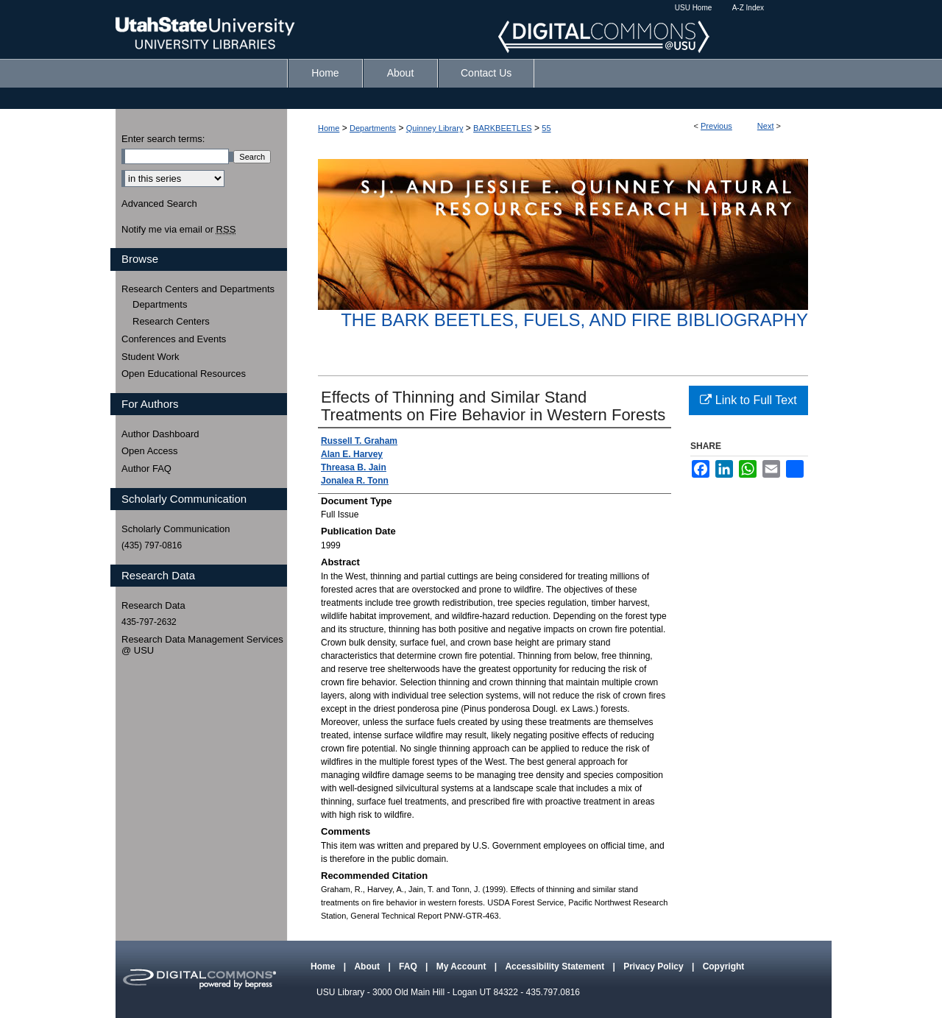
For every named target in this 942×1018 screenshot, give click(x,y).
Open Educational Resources (183, 373)
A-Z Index (748, 8)
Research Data (153, 605)
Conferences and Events (173, 338)
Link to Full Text (748, 400)
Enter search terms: (163, 138)
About (368, 966)
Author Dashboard (160, 433)
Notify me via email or (178, 230)
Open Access (149, 450)
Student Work (150, 356)
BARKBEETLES (502, 128)
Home (328, 128)
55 (546, 128)
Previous (716, 125)
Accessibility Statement (555, 966)
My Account (462, 966)
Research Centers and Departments (198, 288)
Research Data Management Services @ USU (202, 645)
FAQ (409, 966)
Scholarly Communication (175, 528)
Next (765, 125)
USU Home (693, 8)
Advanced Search (159, 203)
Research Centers (171, 321)
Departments (373, 128)
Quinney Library (435, 128)
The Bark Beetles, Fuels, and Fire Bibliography (574, 320)
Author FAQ (146, 468)
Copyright (724, 966)
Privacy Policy (654, 966)
